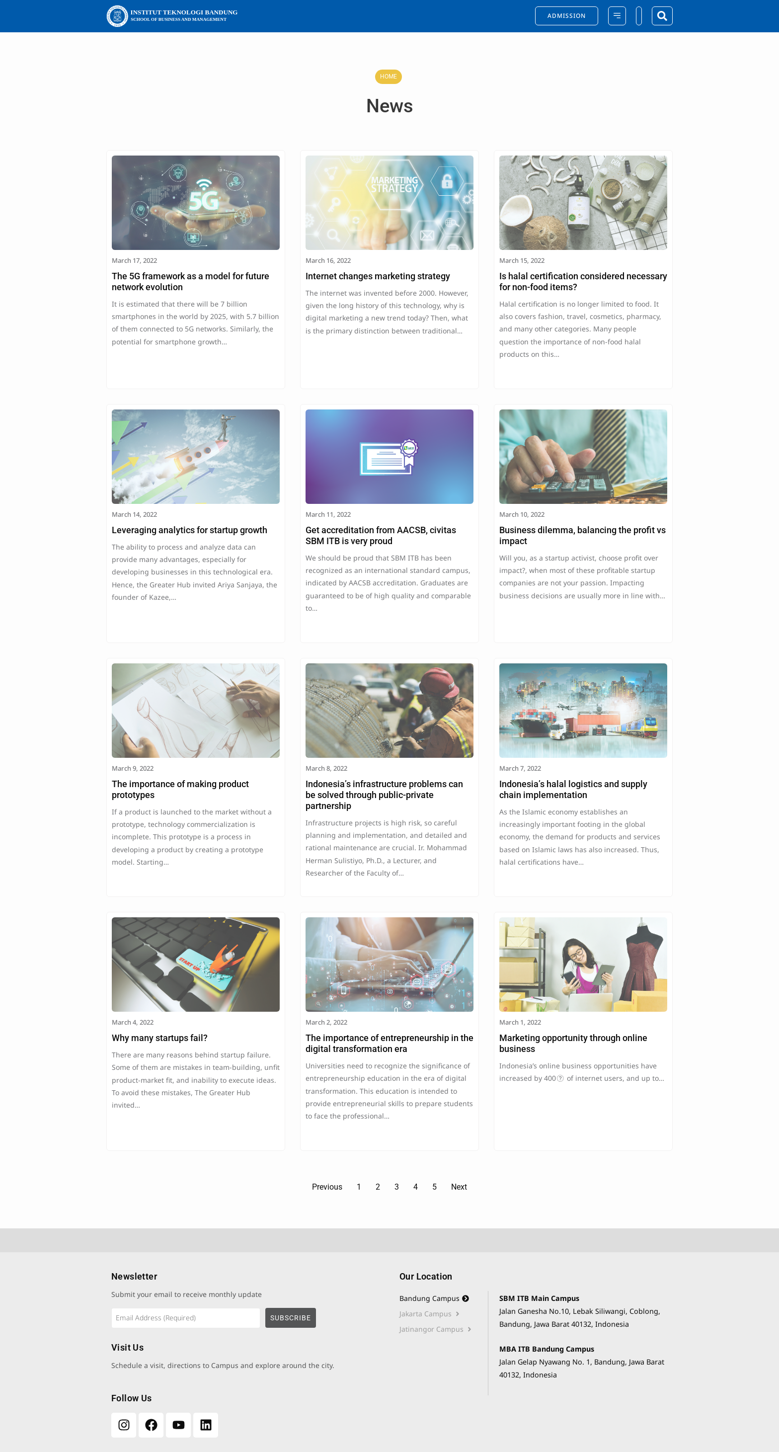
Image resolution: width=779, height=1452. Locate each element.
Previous (327, 1187)
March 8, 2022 (326, 768)
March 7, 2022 (520, 768)
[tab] (443, 1298)
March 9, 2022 (133, 768)
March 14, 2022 (134, 514)
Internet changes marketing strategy (378, 276)
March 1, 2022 (520, 1022)
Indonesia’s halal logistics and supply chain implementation (573, 789)
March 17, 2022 (134, 260)
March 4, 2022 (133, 1022)
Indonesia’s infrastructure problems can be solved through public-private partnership (384, 795)
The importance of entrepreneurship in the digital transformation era (389, 1043)
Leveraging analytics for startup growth (189, 530)
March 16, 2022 (328, 260)
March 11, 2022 (328, 514)
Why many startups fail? (160, 1038)
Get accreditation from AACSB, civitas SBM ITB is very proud (381, 535)
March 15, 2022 (522, 260)
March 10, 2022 (522, 514)
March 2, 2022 (326, 1022)
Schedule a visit (137, 1365)
